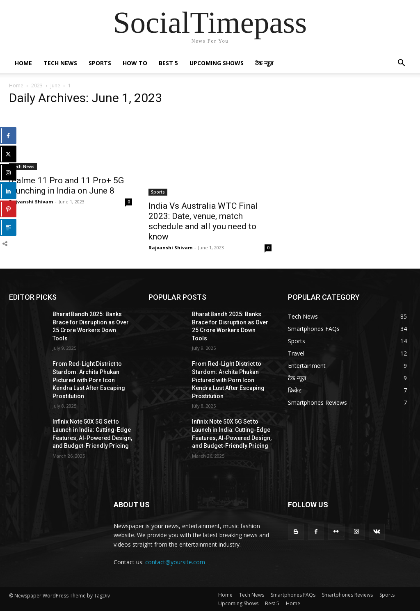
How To (135, 63)
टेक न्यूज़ (264, 63)
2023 (37, 85)
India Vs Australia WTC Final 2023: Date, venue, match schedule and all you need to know (203, 221)
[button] (401, 64)
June (55, 85)
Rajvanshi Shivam (31, 201)
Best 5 (168, 63)
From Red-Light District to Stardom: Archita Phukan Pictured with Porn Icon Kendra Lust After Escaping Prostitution (88, 379)
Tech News (60, 63)
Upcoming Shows (216, 63)
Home (23, 63)
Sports (100, 63)
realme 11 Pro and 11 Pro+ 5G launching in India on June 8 (66, 186)
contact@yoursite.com (175, 562)
